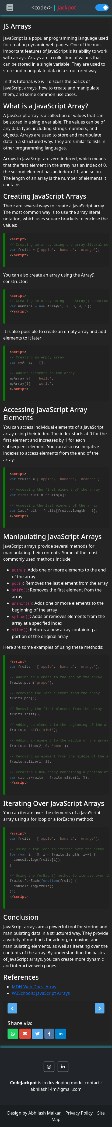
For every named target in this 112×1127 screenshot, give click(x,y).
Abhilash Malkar (44, 1113)
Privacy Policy (79, 1113)
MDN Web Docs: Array (34, 987)
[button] (12, 1008)
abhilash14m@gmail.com (56, 1089)
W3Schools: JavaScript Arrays (41, 993)
